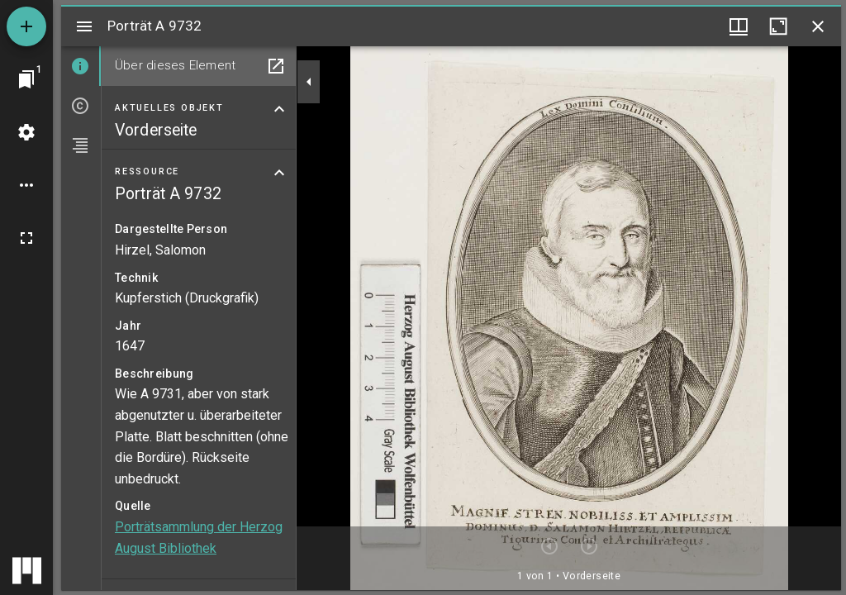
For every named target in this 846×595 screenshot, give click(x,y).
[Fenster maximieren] (778, 26)
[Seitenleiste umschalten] (84, 26)
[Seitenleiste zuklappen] (309, 82)
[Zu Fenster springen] (26, 79)
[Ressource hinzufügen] (26, 26)
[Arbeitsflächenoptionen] (26, 185)
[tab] (81, 66)
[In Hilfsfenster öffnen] (276, 66)
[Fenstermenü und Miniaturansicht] (738, 26)
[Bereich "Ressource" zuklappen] (279, 173)
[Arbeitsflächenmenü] (26, 132)
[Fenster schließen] (818, 26)
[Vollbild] (26, 238)
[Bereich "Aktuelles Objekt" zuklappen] (279, 109)
